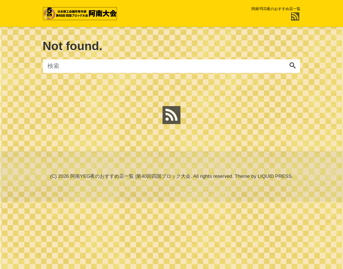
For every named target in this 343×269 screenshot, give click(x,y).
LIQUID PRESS (275, 176)
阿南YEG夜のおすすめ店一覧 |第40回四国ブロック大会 (130, 176)
